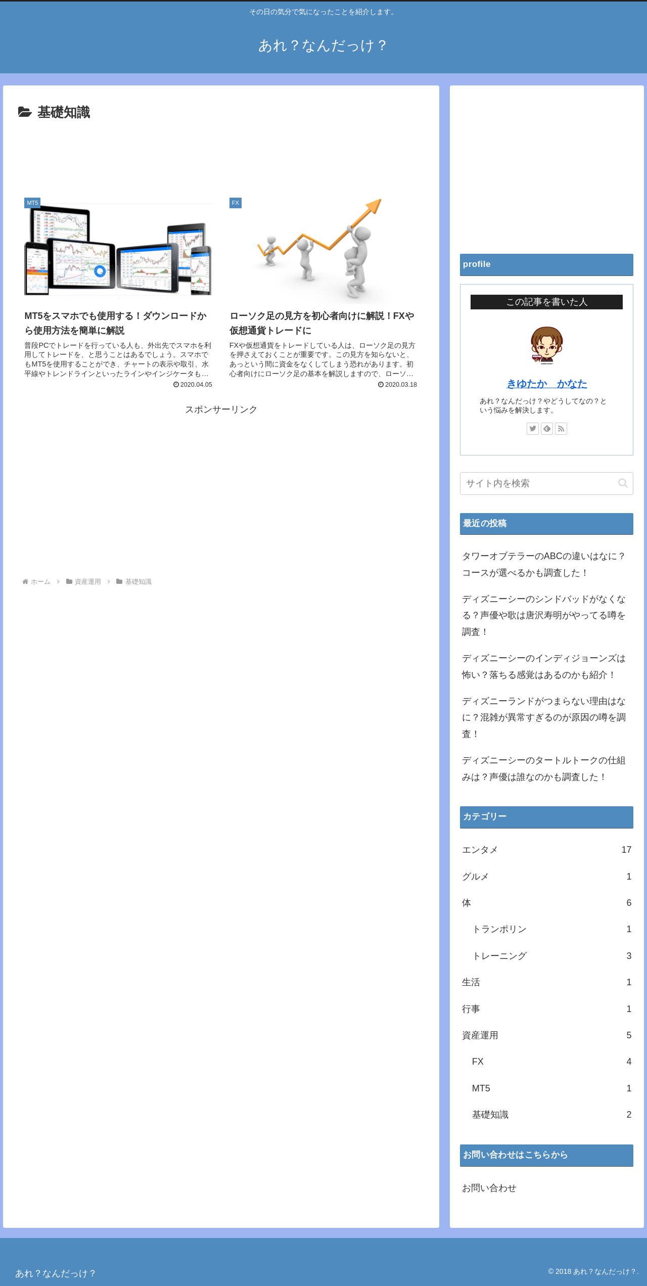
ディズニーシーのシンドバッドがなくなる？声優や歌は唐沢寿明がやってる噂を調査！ (544, 615)
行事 (547, 1009)
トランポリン (552, 929)
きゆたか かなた (546, 383)
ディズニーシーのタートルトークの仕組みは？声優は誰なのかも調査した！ (544, 768)
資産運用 (547, 1035)
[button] (623, 483)
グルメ (547, 876)
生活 (547, 982)
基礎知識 (552, 1115)
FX (552, 1061)
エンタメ (547, 850)
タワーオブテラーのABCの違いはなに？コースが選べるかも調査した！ (544, 564)
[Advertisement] (221, 152)
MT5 (552, 1088)
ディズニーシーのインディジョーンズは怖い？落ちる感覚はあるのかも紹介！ (544, 666)
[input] (547, 483)
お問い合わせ (489, 1188)
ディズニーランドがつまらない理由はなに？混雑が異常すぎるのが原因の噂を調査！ (544, 717)
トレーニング (552, 956)
